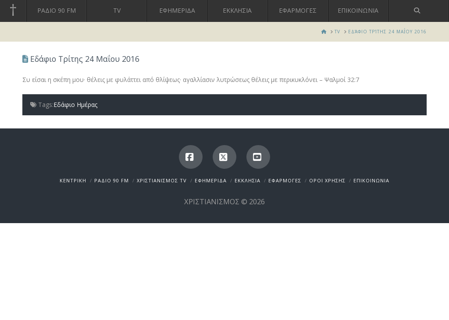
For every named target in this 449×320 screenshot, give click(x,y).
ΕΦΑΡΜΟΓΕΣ (284, 180)
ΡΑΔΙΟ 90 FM (111, 180)
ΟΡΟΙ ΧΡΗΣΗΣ (327, 180)
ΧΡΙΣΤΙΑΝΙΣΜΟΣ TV (162, 180)
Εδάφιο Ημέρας (75, 104)
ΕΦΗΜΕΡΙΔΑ (211, 180)
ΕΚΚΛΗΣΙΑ (247, 180)
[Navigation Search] (418, 11)
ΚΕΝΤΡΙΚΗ (73, 180)
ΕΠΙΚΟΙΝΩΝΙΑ (371, 180)
